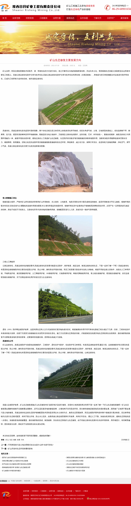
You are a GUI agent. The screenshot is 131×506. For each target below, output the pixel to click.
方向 (22, 440)
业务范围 (16, 18)
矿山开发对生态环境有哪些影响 (20, 449)
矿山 (7, 440)
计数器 (85, 491)
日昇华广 (111, 18)
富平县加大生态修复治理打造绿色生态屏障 (16, 464)
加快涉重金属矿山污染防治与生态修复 (15, 461)
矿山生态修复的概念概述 (75, 464)
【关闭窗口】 (125, 440)
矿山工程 (70, 6)
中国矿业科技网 (16, 481)
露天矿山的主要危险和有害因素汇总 (14, 457)
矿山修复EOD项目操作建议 (11, 470)
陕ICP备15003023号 (76, 499)
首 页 (4, 18)
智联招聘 (27, 481)
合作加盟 (84, 18)
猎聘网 (45, 481)
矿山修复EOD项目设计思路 (76, 470)
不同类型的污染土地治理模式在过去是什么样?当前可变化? (30, 445)
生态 (11, 440)
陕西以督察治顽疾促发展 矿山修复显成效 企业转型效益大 (86, 457)
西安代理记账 (54, 481)
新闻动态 (70, 18)
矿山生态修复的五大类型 (75, 461)
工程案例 (43, 18)
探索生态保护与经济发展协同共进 (78, 467)
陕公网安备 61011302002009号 (99, 499)
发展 (18, 440)
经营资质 (30, 18)
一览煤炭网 (36, 481)
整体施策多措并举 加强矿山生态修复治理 (16, 467)
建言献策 (124, 18)
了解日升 (97, 18)
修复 (14, 440)
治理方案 (57, 18)
